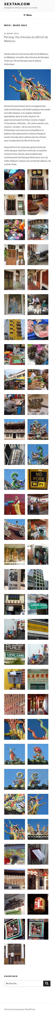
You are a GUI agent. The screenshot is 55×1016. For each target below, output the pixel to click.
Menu (27, 15)
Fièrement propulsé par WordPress (19, 1009)
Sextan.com (17, 4)
